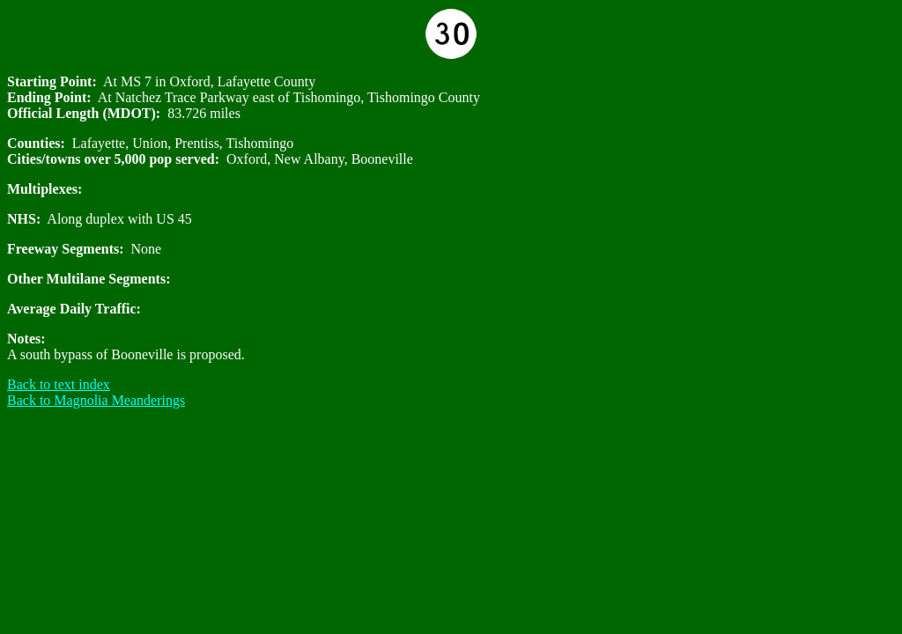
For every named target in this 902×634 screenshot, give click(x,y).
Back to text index (58, 384)
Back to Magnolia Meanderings (96, 400)
